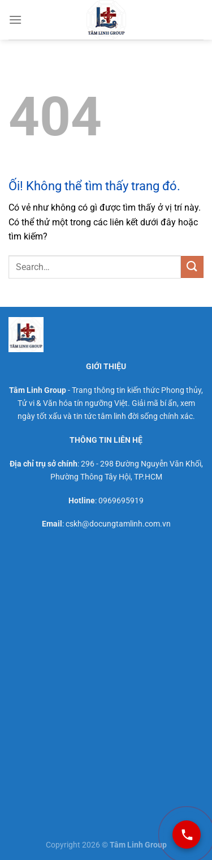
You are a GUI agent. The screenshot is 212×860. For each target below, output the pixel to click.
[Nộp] (192, 267)
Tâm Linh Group (37, 390)
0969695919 (121, 501)
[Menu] (15, 19)
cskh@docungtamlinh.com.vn (118, 524)
